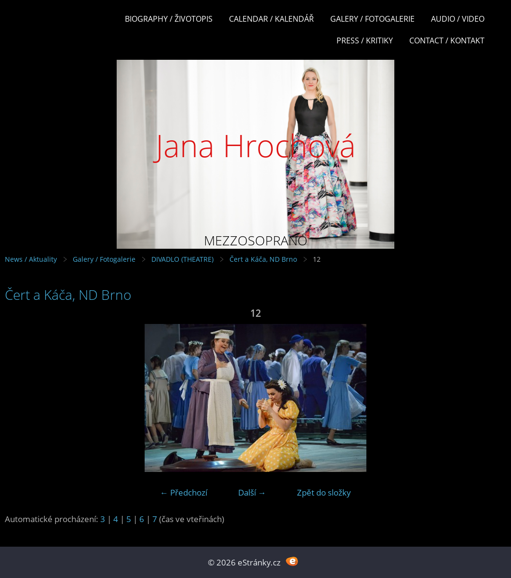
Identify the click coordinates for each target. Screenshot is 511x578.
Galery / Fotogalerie (372, 18)
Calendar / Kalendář (271, 18)
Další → (252, 492)
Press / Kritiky (364, 40)
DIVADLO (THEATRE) (182, 259)
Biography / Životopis (169, 18)
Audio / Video (457, 18)
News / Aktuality (31, 259)
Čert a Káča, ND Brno (263, 259)
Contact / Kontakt (446, 40)
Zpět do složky (324, 492)
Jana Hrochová (256, 145)
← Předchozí (183, 492)
